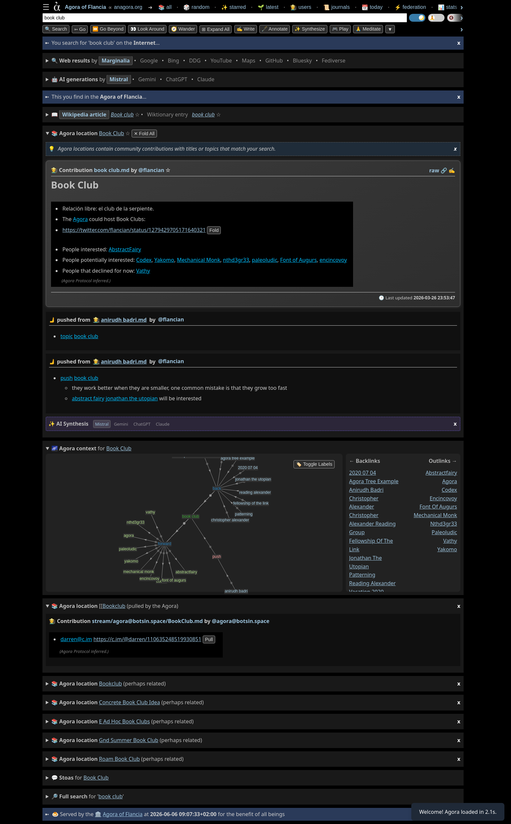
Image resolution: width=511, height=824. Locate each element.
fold (213, 230)
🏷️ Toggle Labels (314, 464)
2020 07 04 (362, 472)
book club (203, 114)
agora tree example (373, 481)
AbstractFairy (125, 249)
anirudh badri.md (124, 319)
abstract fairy (88, 398)
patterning (362, 575)
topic (67, 336)
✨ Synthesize (309, 29)
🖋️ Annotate (275, 29)
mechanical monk (435, 515)
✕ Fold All (144, 133)
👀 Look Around (147, 29)
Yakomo (164, 260)
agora (449, 481)
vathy (450, 540)
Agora (80, 219)
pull (209, 639)
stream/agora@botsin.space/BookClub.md (147, 621)
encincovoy (333, 260)
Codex (144, 260)
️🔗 (444, 170)
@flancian (171, 319)
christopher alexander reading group (372, 524)
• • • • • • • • (199, 60)
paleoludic (264, 260)
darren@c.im (76, 639)
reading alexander (372, 583)
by (253, 320)
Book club (122, 114)
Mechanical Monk (198, 260)
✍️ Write (246, 29)
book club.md (112, 170)
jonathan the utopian (132, 398)
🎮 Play (340, 29)
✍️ (451, 170)
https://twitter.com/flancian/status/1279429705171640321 (134, 230)
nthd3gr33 (236, 260)
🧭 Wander (183, 29)
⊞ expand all (215, 29)
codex (449, 489)
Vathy (143, 270)
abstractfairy (441, 472)
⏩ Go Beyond (107, 29)
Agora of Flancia (123, 814)
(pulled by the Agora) (255, 606)
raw (434, 170)
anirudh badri (366, 489)
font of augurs (438, 507)
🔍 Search (56, 29)
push (67, 378)
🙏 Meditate (368, 29)
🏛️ (98, 814)
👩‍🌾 (54, 170)
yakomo (447, 549)
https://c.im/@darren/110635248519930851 (147, 639)
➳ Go (80, 29)
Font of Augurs (298, 260)
